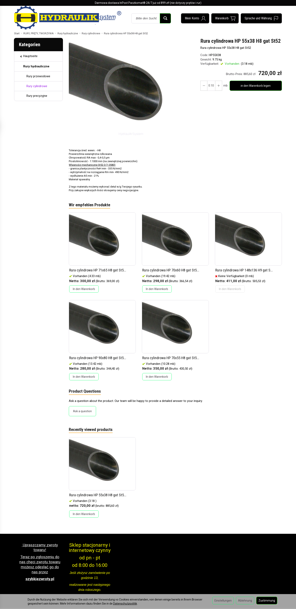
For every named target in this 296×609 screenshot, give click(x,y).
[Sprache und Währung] (261, 18)
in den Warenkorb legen (255, 85)
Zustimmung (266, 600)
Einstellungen (223, 600)
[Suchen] (165, 18)
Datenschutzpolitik (125, 603)
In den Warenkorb (84, 289)
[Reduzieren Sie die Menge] (218, 86)
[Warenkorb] (225, 18)
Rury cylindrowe (36, 86)
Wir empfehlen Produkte (89, 205)
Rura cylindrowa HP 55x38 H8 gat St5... (97, 495)
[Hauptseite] (67, 17)
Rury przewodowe (38, 76)
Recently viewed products (91, 430)
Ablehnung (245, 600)
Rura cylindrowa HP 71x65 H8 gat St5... (97, 270)
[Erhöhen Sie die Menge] (203, 86)
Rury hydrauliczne (36, 66)
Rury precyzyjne (36, 96)
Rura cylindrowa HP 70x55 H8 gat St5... (170, 358)
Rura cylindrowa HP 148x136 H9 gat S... (244, 270)
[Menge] (211, 86)
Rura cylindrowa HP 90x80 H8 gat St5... (97, 358)
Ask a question (82, 411)
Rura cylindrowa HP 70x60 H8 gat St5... (170, 270)
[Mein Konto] (195, 18)
